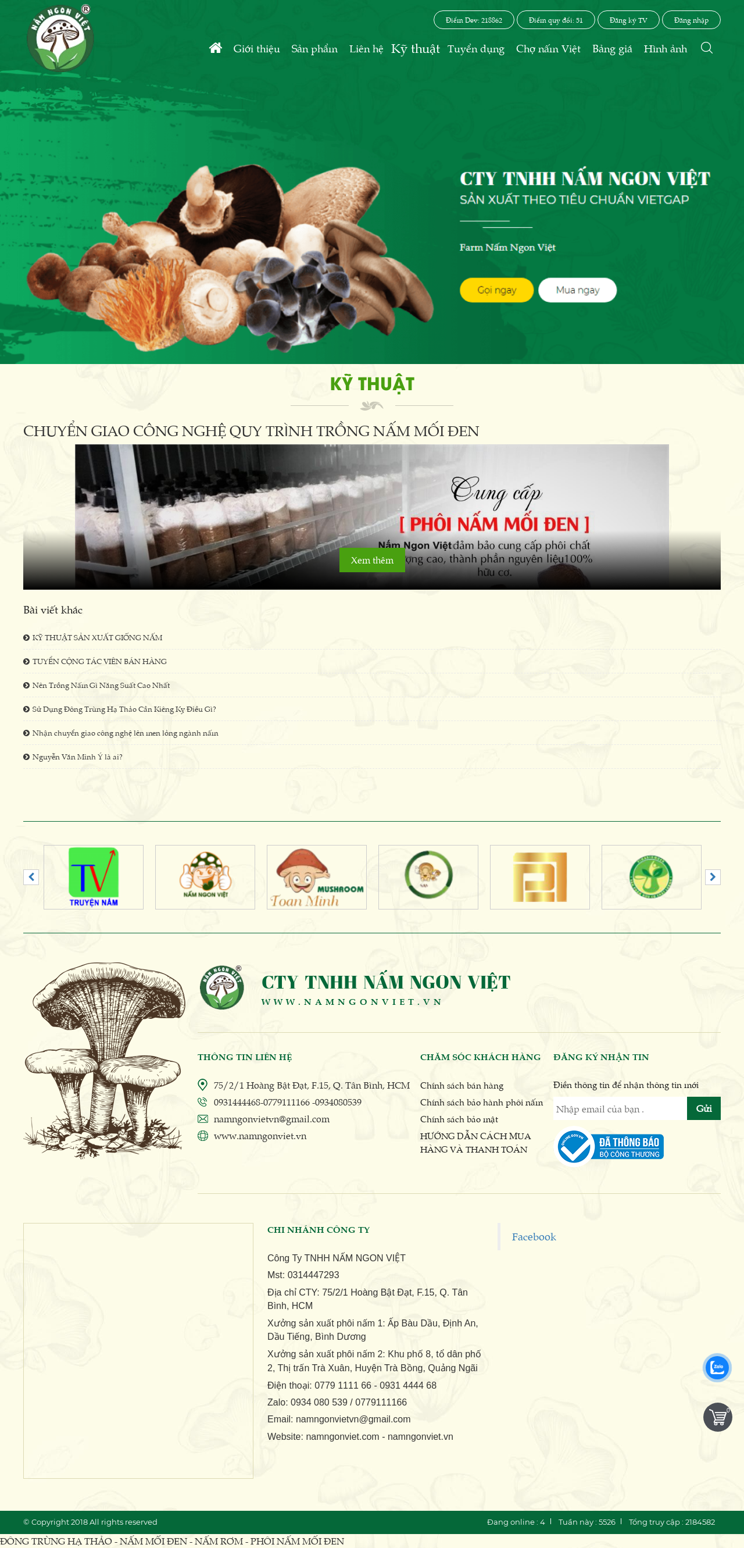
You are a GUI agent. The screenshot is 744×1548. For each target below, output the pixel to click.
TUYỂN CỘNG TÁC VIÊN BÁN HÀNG (95, 660)
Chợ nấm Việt (548, 48)
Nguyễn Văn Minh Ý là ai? (73, 756)
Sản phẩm (315, 48)
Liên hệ (366, 48)
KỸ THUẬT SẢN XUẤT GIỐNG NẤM (92, 637)
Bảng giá (612, 48)
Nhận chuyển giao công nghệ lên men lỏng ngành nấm (120, 732)
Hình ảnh (665, 48)
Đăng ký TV (629, 19)
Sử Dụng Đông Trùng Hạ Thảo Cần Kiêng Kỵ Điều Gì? (119, 708)
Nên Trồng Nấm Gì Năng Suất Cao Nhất (96, 684)
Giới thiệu (257, 48)
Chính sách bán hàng (461, 1085)
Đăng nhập (691, 19)
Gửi (704, 1108)
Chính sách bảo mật (459, 1118)
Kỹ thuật (415, 47)
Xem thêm (372, 559)
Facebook (534, 1236)
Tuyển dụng (476, 48)
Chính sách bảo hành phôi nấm (481, 1102)
